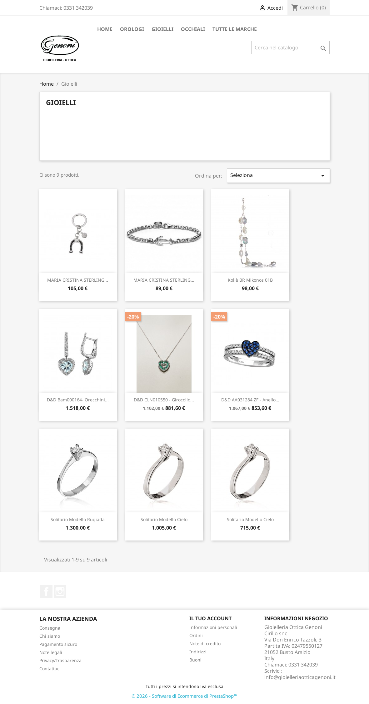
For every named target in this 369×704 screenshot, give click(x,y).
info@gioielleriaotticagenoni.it (300, 677)
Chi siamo (49, 636)
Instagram (60, 591)
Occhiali (193, 29)
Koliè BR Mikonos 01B (250, 280)
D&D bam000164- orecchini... (78, 400)
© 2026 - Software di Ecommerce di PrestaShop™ (184, 696)
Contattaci (50, 668)
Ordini (196, 635)
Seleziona (278, 175)
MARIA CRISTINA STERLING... (77, 280)
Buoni (195, 660)
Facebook (46, 591)
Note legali (50, 652)
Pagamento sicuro (58, 644)
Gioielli (162, 29)
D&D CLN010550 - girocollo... (164, 400)
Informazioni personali (213, 627)
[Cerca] (290, 47)
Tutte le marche (234, 29)
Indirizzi (198, 652)
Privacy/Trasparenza (60, 660)
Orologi (132, 29)
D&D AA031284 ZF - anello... (250, 400)
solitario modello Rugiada (78, 519)
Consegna (49, 628)
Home (104, 29)
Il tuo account (210, 618)
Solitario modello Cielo (164, 519)
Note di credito (205, 643)
